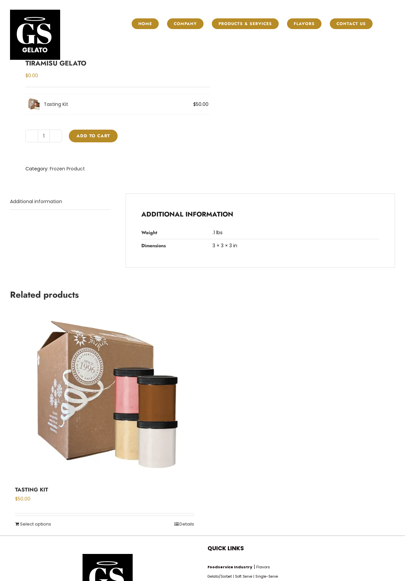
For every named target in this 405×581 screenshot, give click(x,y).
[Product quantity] (44, 136)
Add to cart (93, 136)
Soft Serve (243, 576)
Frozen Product (67, 168)
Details (186, 524)
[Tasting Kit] (104, 395)
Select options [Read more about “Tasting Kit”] (35, 524)
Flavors (263, 567)
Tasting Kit (56, 104)
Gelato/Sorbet (220, 576)
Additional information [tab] (36, 201)
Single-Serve (266, 576)
